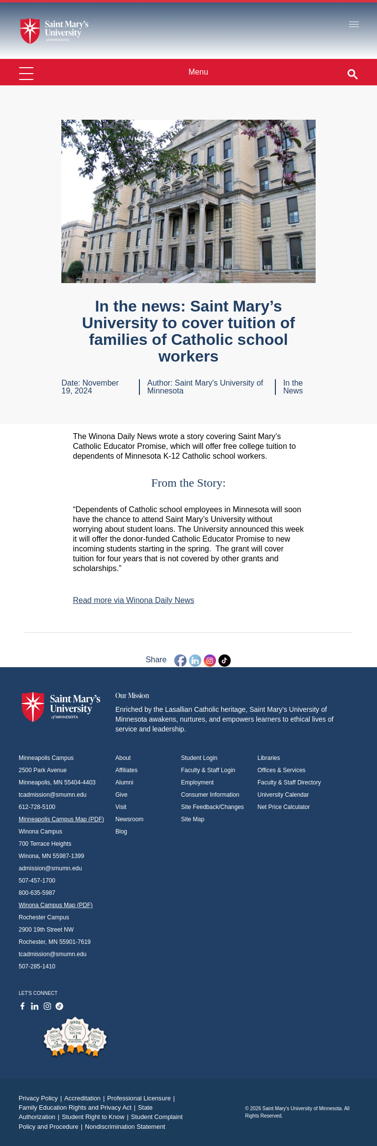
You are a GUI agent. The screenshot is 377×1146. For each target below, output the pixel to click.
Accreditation (85, 1098)
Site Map (192, 819)
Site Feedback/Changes (212, 807)
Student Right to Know (96, 1116)
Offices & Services (282, 770)
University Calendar (283, 794)
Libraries (269, 758)
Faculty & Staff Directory (289, 782)
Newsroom (129, 819)
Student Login (199, 758)
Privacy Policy (41, 1098)
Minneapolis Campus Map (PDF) (61, 819)
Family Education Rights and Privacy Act (78, 1107)
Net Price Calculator (284, 807)
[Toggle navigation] (354, 24)
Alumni (124, 782)
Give (121, 794)
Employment (197, 782)
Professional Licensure (142, 1098)
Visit (120, 807)
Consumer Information (210, 794)
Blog (121, 831)
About (123, 758)
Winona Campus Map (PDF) (56, 905)
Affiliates (126, 770)
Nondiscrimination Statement (125, 1126)
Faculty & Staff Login (208, 770)
